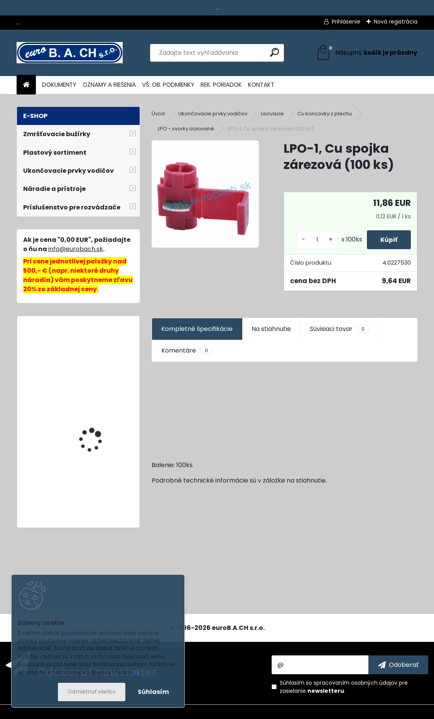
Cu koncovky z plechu (324, 113)
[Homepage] (26, 85)
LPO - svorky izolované (186, 128)
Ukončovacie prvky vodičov (212, 113)
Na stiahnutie (271, 328)
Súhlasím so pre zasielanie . (344, 687)
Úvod (158, 113)
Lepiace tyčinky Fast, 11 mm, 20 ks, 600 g (97, 490)
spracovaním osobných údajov (355, 683)
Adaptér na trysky (92, 410)
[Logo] (70, 53)
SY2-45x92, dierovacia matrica (97, 355)
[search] (274, 52)
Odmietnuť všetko (92, 691)
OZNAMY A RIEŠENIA (109, 85)
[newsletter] (398, 664)
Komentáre (186, 350)
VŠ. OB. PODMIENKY (168, 85)
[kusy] (313, 239)
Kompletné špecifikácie (197, 328)
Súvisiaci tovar (339, 329)
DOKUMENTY (59, 85)
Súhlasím (153, 691)
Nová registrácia (395, 21)
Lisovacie (272, 113)
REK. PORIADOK (221, 85)
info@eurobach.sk (75, 249)
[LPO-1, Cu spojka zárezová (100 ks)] (205, 194)
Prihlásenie (346, 21)
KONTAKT (261, 85)
